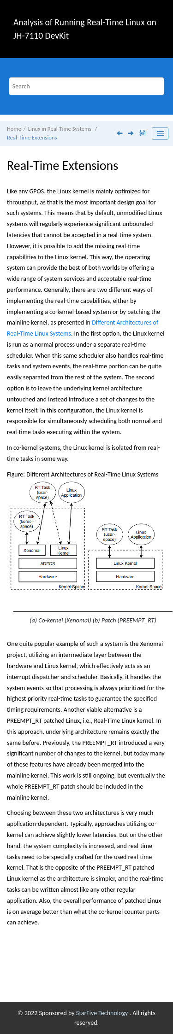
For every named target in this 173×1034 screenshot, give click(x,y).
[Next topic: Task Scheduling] (131, 134)
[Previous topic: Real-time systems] (120, 134)
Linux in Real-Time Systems (60, 128)
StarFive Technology (103, 1013)
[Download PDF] (142, 133)
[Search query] (87, 86)
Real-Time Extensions (32, 137)
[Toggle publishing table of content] (160, 133)
